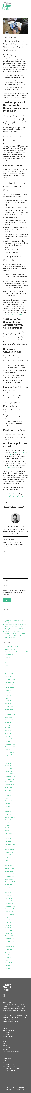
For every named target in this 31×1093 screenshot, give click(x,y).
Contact (5, 1049)
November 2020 (10, 844)
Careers (5, 1045)
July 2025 (7, 693)
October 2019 (9, 879)
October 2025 (9, 685)
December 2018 (10, 906)
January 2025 (9, 709)
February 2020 (9, 868)
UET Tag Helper (10, 467)
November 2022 (10, 779)
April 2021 (8, 830)
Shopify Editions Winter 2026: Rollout (15, 629)
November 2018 (10, 909)
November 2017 (10, 941)
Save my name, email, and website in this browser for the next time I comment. (15, 592)
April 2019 (8, 895)
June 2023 (8, 760)
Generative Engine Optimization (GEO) (16, 652)
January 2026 (9, 676)
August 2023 (9, 755)
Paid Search (8, 657)
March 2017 (8, 963)
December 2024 (10, 712)
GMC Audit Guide (9, 1070)
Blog (4, 1060)
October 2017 (9, 944)
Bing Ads (6, 506)
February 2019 (9, 901)
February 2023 (9, 771)
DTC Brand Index (9, 1064)
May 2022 (8, 795)
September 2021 (10, 817)
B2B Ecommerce (8, 1036)
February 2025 (9, 706)
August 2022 (9, 787)
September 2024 (10, 720)
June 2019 (8, 890)
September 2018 (10, 914)
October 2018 (9, 911)
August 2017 (8, 949)
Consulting (6, 1034)
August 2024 (9, 722)
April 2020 (8, 863)
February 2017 (9, 965)
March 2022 (8, 801)
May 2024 (8, 730)
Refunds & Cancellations (11, 1051)
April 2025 (8, 701)
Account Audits (8, 1032)
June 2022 (8, 793)
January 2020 (9, 871)
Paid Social (8, 660)
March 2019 (8, 898)
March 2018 (8, 930)
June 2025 (8, 695)
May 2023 (8, 763)
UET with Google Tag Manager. (13, 314)
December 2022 (10, 776)
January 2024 (9, 741)
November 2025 (10, 682)
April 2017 (8, 960)
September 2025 (10, 687)
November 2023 (10, 747)
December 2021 (9, 809)
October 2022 (9, 782)
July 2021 (7, 822)
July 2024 (8, 725)
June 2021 (8, 825)
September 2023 (10, 752)
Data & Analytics (10, 649)
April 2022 (8, 798)
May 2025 (8, 698)
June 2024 (8, 728)
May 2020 (8, 860)
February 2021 (9, 836)
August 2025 (8, 690)
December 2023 (10, 744)
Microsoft (13, 506)
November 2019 (10, 876)
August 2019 (8, 884)
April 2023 (8, 766)
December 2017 (10, 938)
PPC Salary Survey (9, 1066)
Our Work (6, 1041)
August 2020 (9, 852)
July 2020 (8, 855)
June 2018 (8, 922)
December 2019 (10, 874)
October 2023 (9, 749)
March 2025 (8, 703)
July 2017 (7, 952)
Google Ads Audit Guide (11, 1068)
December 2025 (10, 679)
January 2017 (9, 968)
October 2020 (9, 847)
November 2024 (10, 714)
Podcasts (6, 1062)
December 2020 (10, 841)
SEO (6, 662)
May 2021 (8, 828)
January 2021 (9, 838)
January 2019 (9, 903)
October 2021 (9, 814)
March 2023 (8, 768)
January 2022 (9, 806)
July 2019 (7, 887)
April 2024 (8, 733)
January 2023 (9, 774)
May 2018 (8, 925)
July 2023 (8, 757)
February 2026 (9, 674)
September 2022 (10, 784)
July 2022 (8, 790)
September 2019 (10, 882)
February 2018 (9, 933)
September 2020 (10, 849)
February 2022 (9, 803)
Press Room (7, 1047)
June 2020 (8, 857)
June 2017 (8, 955)
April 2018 (8, 928)
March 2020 (8, 865)
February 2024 (9, 739)
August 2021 (8, 820)
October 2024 (9, 717)
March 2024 (8, 736)
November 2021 (9, 811)
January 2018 (9, 936)
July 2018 (8, 919)
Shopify (20, 506)
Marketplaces (9, 654)
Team (5, 1043)
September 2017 (10, 947)
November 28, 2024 (9, 37)
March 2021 (8, 833)
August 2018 (9, 917)
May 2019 (8, 892)
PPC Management (9, 1030)
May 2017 (8, 957)
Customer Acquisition (11, 646)
